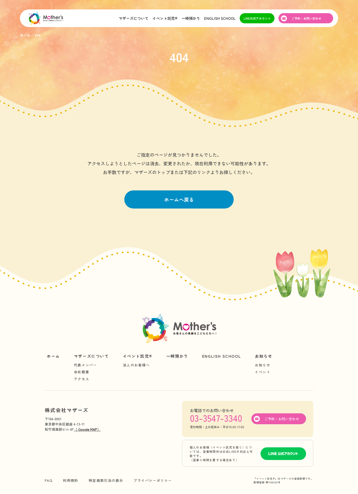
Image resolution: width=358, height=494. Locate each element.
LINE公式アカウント (257, 18)
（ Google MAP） (87, 429)
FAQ (48, 480)
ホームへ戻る (179, 199)
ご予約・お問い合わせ (306, 18)
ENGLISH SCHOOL (220, 18)
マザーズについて (133, 18)
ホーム (53, 356)
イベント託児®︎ (165, 18)
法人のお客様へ (136, 364)
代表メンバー (85, 364)
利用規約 (70, 480)
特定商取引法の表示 (106, 480)
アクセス (81, 378)
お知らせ (263, 356)
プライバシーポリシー (153, 480)
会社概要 (81, 371)
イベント (262, 371)
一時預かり (190, 18)
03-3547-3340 (216, 417)
